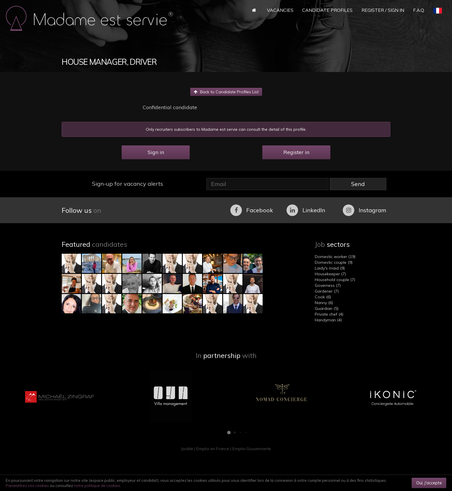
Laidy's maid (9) (330, 268)
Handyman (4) (328, 320)
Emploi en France (212, 448)
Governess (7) (328, 285)
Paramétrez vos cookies (27, 485)
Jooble (187, 448)
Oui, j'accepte (429, 483)
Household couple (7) (335, 279)
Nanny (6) (324, 302)
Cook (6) (323, 296)
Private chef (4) (329, 314)
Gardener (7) (327, 291)
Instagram (364, 210)
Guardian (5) (326, 308)
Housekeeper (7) (330, 273)
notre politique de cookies (97, 485)
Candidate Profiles (327, 10)
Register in (296, 152)
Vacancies (280, 10)
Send (358, 183)
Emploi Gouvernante (251, 448)
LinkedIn (306, 210)
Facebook (251, 210)
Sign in (156, 152)
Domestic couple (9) (334, 262)
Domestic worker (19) (335, 256)
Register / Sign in (382, 10)
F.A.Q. (419, 10)
